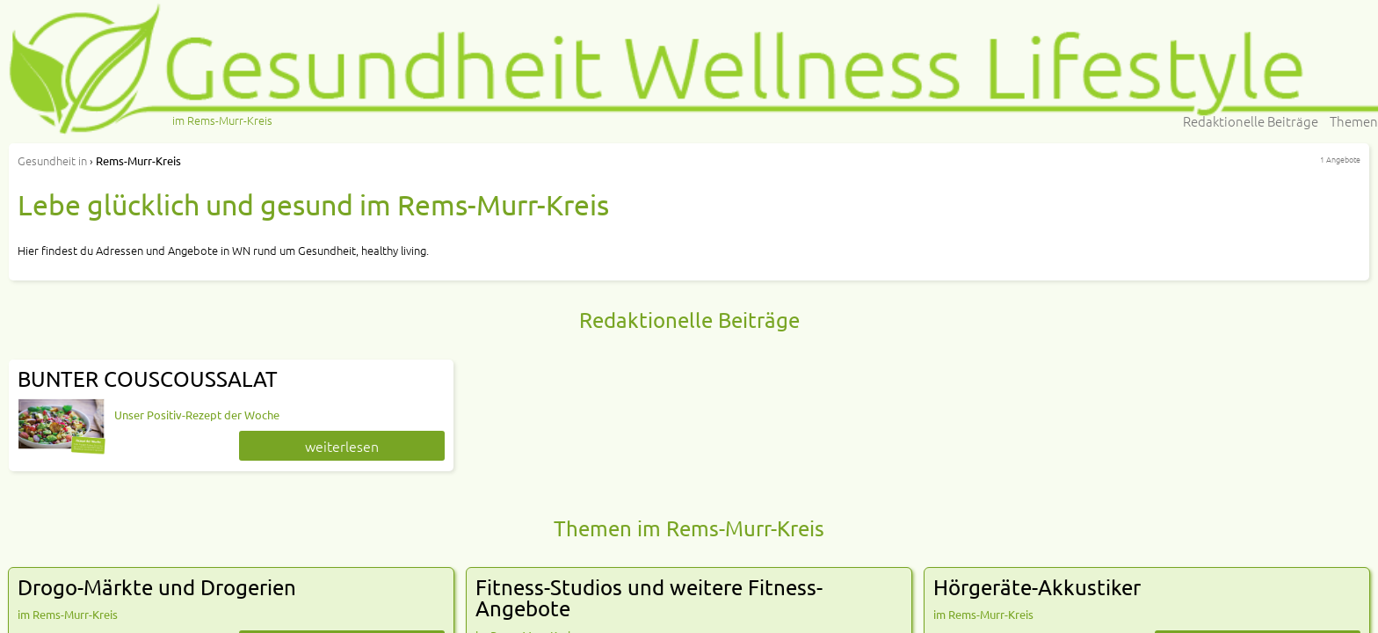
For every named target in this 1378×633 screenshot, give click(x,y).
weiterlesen (342, 445)
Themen (1354, 121)
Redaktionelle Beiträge (1250, 121)
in (52, 160)
